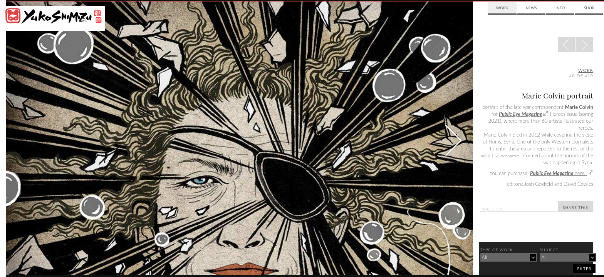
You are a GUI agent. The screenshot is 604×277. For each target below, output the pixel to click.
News (531, 7)
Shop (589, 7)
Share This (575, 207)
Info (560, 7)
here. (558, 173)
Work (502, 7)
